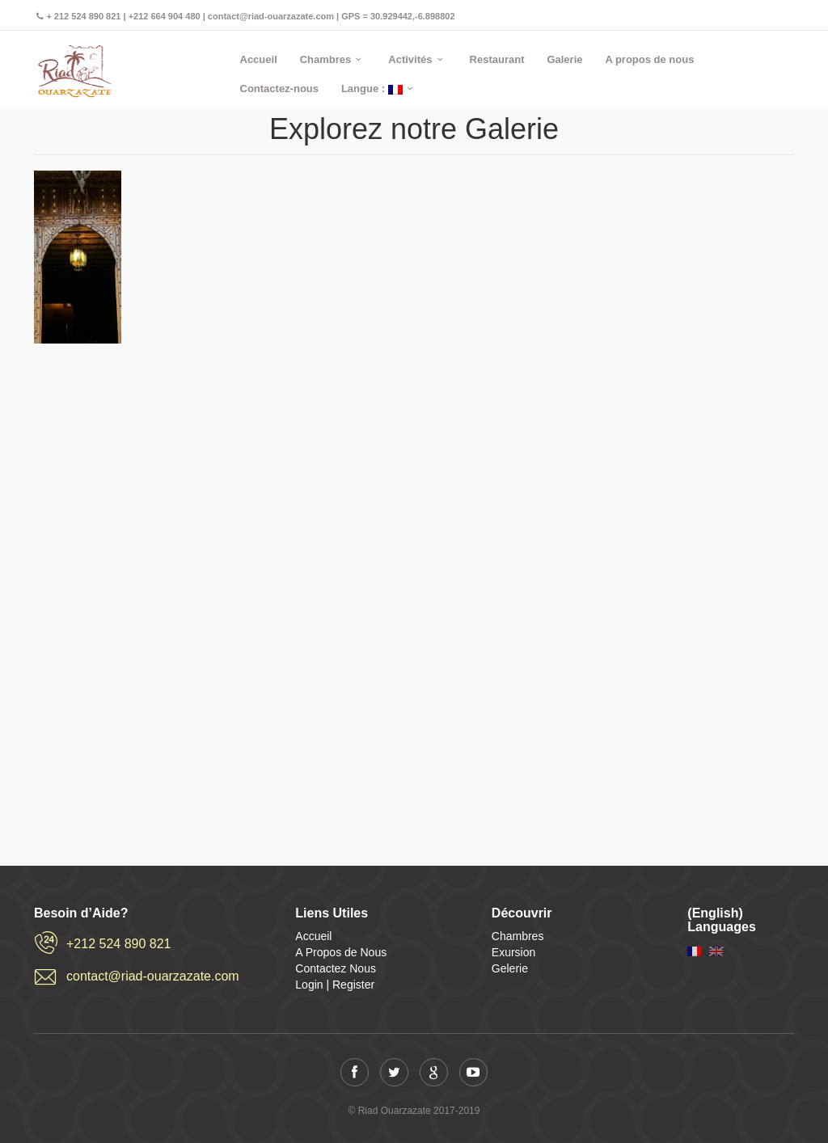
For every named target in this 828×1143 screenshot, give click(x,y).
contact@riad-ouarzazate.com (152, 976)
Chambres (326, 59)
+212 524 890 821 (118, 944)
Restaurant (497, 59)
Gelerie (510, 968)
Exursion (513, 952)
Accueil (258, 59)
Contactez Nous (335, 968)
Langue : (372, 88)
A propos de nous (649, 59)
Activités (410, 59)
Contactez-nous (279, 88)
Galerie (564, 59)
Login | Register (334, 984)
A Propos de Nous (341, 952)
